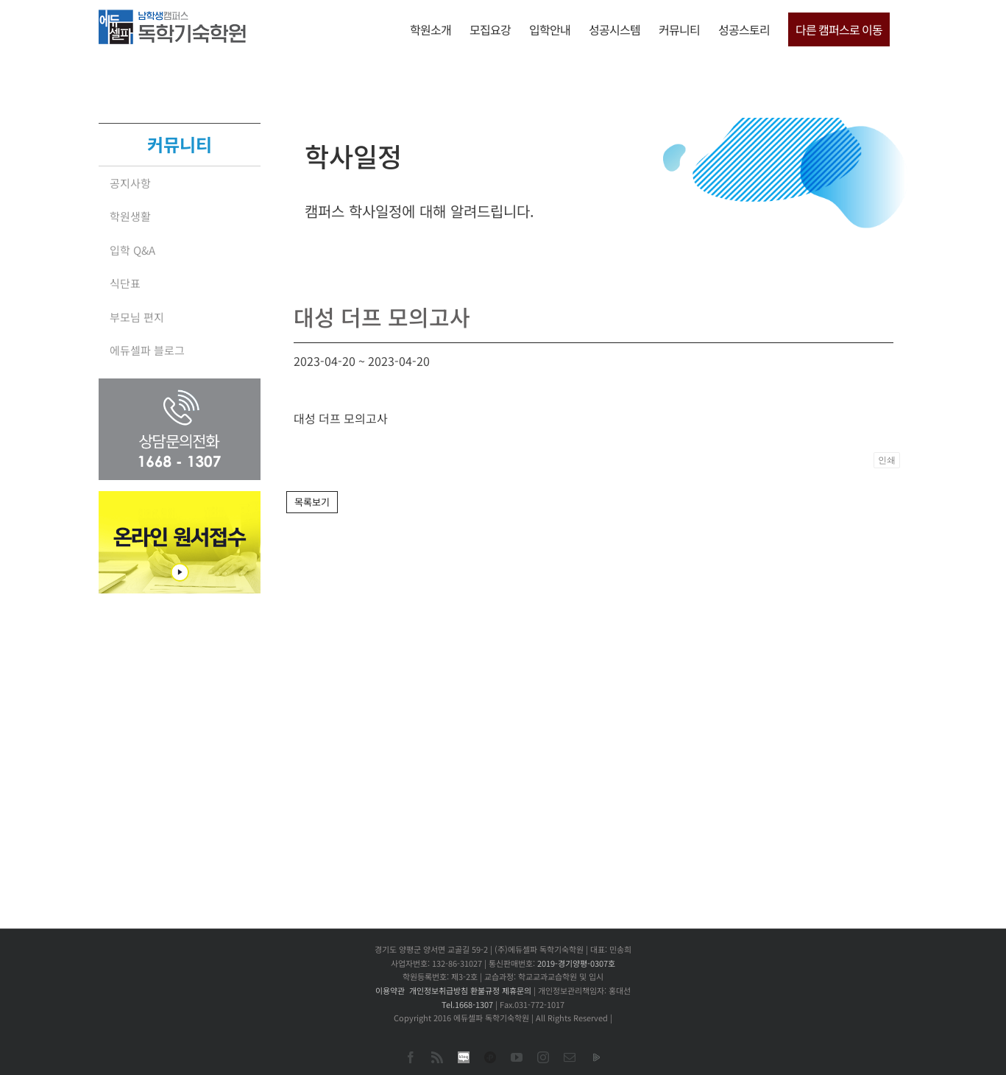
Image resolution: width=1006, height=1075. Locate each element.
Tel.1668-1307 (467, 1004)
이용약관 (390, 990)
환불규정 (485, 990)
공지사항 (130, 183)
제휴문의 (516, 990)
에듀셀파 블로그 (147, 350)
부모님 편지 (137, 317)
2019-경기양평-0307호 (576, 963)
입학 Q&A (132, 250)
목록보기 (312, 502)
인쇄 (887, 460)
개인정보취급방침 (438, 990)
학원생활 (130, 216)
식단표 (125, 283)
